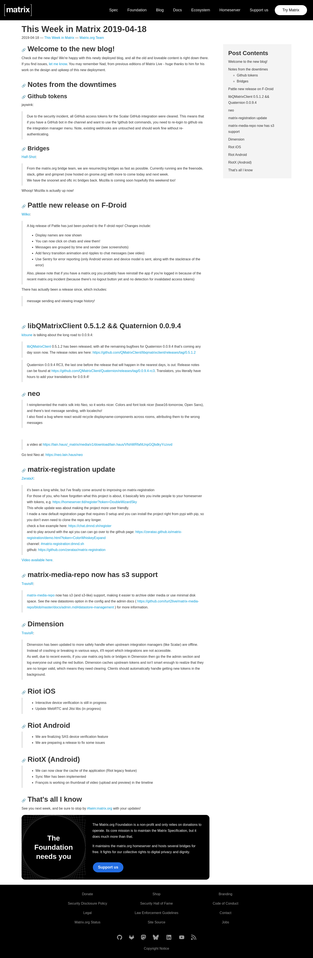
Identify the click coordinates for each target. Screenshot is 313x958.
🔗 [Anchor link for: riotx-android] (24, 760)
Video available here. (37, 560)
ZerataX (28, 478)
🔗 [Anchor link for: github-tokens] (24, 97)
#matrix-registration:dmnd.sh (62, 544)
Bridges (242, 81)
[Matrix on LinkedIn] (168, 937)
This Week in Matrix (59, 38)
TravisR (27, 584)
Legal (87, 913)
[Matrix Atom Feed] (193, 937)
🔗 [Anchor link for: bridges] (24, 149)
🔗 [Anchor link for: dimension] (24, 625)
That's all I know (240, 170)
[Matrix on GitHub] (119, 937)
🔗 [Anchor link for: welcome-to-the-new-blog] (24, 50)
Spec (113, 10)
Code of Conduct (225, 903)
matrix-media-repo (41, 595)
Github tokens (247, 75)
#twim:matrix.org (99, 808)
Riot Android (237, 155)
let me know (58, 64)
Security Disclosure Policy (87, 903)
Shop (156, 894)
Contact (225, 913)
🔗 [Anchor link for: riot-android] (24, 726)
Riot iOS (234, 147)
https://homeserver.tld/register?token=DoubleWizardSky (95, 502)
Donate (87, 894)
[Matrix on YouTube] (181, 937)
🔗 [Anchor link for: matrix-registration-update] (24, 470)
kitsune (27, 335)
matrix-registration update (247, 118)
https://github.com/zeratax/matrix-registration (71, 550)
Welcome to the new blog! (248, 61)
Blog (160, 10)
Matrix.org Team (92, 38)
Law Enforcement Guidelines (156, 913)
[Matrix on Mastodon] (143, 937)
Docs (177, 10)
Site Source (156, 922)
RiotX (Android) (240, 162)
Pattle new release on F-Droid (251, 89)
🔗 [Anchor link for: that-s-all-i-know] (24, 800)
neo (231, 110)
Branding (225, 894)
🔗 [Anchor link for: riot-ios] (24, 692)
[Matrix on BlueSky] (156, 937)
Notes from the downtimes (248, 69)
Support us (259, 10)
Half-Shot (29, 157)
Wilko (26, 214)
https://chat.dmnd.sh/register (89, 526)
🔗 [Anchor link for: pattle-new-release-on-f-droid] (24, 206)
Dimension (236, 139)
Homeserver (229, 10)
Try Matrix (290, 10)
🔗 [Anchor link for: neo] (24, 395)
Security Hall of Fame (156, 903)
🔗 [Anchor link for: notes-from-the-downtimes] (24, 86)
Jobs (225, 922)
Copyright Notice (156, 948)
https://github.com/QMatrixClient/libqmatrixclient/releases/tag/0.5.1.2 (144, 352)
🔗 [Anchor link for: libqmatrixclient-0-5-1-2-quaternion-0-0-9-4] (24, 327)
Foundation (137, 10)
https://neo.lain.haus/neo (64, 455)
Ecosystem (200, 10)
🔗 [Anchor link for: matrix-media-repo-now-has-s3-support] (24, 576)
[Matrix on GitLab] (131, 937)
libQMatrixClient (39, 346)
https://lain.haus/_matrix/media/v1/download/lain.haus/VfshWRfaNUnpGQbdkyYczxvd (107, 444)
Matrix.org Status (87, 922)
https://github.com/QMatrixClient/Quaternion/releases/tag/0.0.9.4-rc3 (103, 371)
